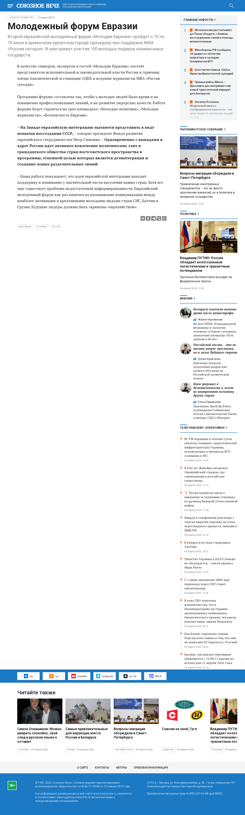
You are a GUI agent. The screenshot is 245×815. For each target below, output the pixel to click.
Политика (188, 214)
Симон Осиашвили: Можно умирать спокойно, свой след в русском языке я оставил (39, 735)
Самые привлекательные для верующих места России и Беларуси (86, 733)
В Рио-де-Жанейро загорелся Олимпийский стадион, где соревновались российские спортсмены (206, 474)
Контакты (102, 767)
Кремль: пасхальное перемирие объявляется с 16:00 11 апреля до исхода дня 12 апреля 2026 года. (209, 658)
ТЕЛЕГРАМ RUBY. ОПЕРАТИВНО (202, 427)
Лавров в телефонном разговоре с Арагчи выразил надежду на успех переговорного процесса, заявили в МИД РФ (210, 524)
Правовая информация (151, 767)
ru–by (129, 676)
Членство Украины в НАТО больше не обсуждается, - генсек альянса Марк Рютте (209, 563)
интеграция (25, 227)
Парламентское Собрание (201, 129)
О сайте (82, 767)
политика (41, 227)
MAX (155, 676)
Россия (56, 227)
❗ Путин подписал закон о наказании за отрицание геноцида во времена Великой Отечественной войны (210, 499)
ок (53, 676)
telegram (104, 676)
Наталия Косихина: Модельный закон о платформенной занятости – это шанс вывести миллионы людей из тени (211, 109)
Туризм (70, 750)
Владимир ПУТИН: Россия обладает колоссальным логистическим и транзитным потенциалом (205, 264)
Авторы (121, 767)
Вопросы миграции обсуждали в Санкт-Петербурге (207, 175)
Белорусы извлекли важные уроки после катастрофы (215, 311)
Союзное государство (21, 17)
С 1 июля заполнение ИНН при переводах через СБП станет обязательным (206, 584)
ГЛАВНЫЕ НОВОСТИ (198, 20)
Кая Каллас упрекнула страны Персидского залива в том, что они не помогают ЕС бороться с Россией (210, 638)
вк (28, 676)
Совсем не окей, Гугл (179, 729)
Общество (168, 750)
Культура (23, 750)
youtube (79, 676)
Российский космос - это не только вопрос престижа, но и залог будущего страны (215, 348)
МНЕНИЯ (186, 298)
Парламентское (124, 750)
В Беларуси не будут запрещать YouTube (207, 544)
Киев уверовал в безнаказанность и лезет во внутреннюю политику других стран (213, 390)
